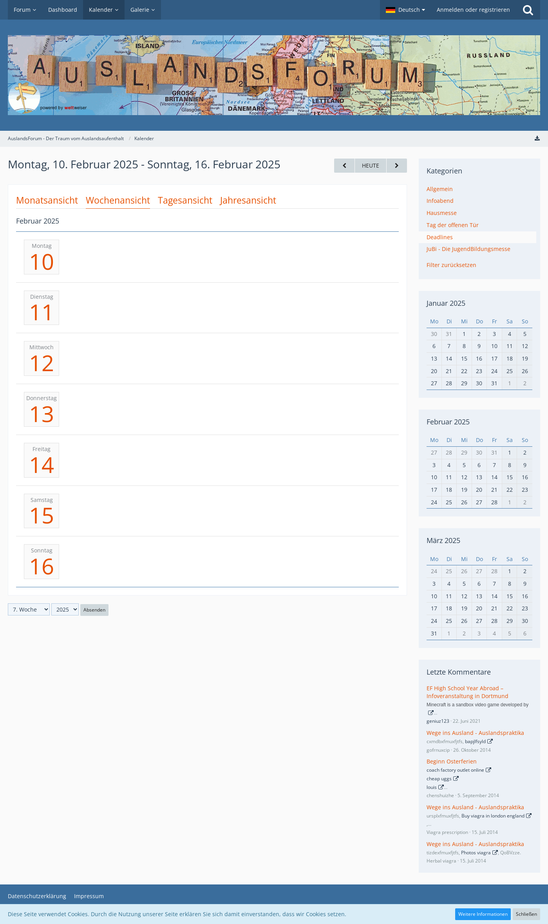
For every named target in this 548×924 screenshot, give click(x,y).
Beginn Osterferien (452, 761)
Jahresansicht (248, 200)
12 (41, 362)
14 (41, 464)
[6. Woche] (344, 166)
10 (41, 261)
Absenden (94, 609)
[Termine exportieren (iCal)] (537, 138)
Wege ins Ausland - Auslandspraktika (475, 732)
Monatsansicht (47, 200)
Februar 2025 (448, 421)
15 (41, 515)
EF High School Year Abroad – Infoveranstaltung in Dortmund (467, 692)
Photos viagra (476, 852)
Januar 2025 (446, 303)
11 (41, 312)
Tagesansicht (185, 200)
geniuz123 (438, 721)
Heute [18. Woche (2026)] (370, 165)
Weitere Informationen (483, 914)
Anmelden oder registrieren (473, 9)
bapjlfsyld (475, 741)
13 (41, 413)
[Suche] (528, 10)
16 (41, 566)
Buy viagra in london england (492, 815)
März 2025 (443, 540)
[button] (405, 10)
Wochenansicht (118, 200)
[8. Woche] (397, 166)
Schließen (526, 914)
